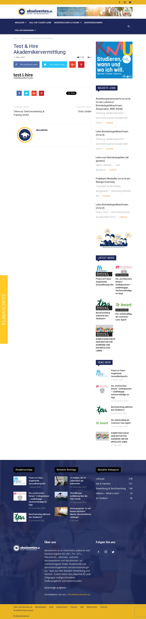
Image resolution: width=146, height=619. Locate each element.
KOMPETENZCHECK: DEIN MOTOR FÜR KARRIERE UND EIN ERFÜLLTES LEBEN (105, 345)
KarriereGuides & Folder (68, 22)
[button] (128, 26)
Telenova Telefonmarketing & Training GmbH (29, 113)
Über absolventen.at (23, 607)
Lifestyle (100, 478)
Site (82, 607)
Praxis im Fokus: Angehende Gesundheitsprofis (105, 282)
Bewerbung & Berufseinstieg (103, 274)
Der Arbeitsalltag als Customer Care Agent (123, 317)
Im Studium (102, 498)
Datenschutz (62, 607)
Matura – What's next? (107, 493)
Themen (103, 607)
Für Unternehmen (25, 30)
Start (16, 38)
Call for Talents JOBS (40, 22)
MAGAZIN (21, 22)
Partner (74, 607)
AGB (51, 607)
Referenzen (92, 607)
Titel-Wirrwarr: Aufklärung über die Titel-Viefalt (78, 496)
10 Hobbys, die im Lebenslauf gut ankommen (78, 481)
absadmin (42, 129)
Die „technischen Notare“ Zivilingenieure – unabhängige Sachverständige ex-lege (121, 392)
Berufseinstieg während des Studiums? (103, 316)
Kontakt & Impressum (23, 610)
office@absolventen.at (78, 594)
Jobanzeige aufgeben (55, 587)
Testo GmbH (84, 111)
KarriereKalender (93, 22)
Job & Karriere (122, 275)
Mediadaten (40, 607)
